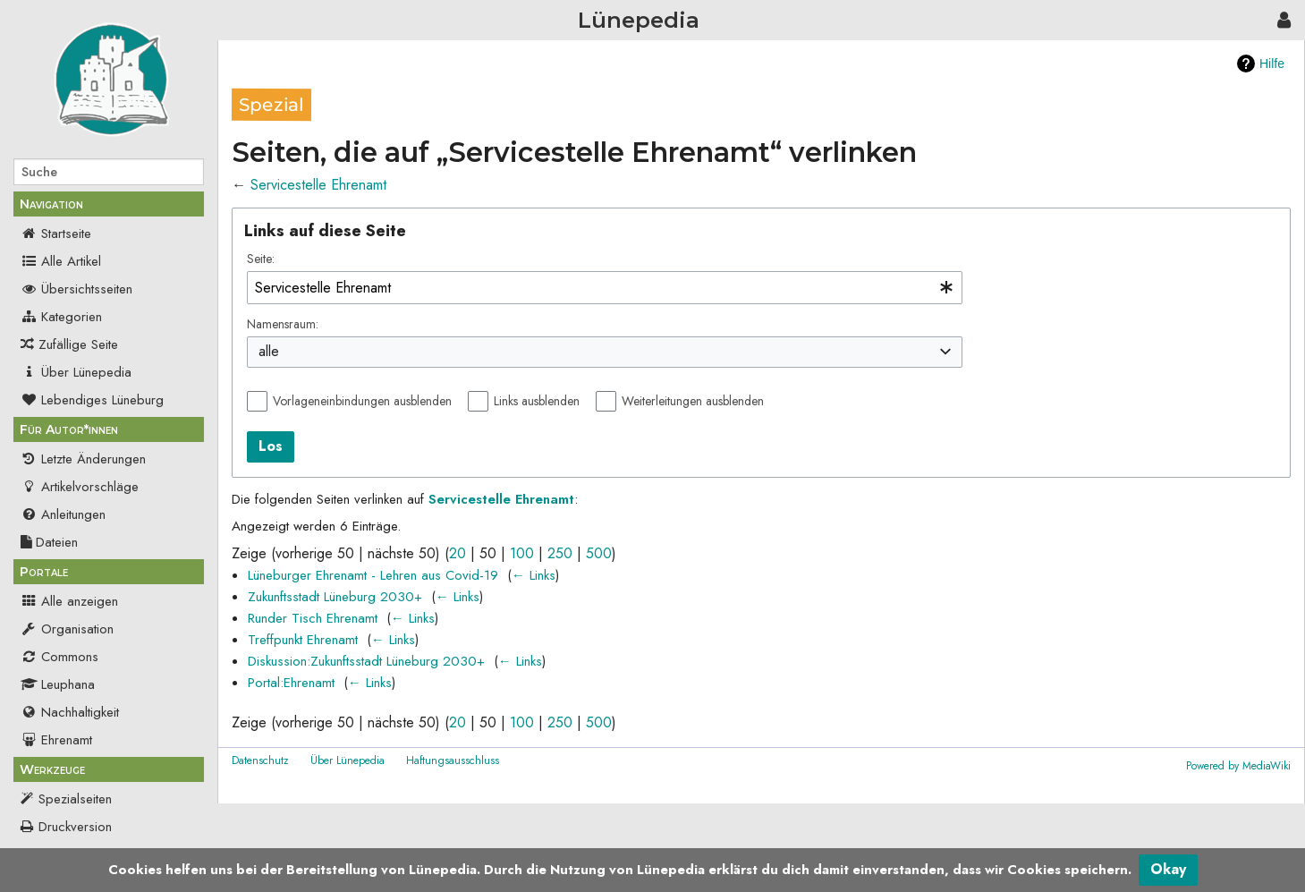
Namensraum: (282, 324)
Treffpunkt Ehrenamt (303, 640)
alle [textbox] (268, 351)
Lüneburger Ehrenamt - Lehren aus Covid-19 (373, 575)
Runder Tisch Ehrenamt (312, 618)
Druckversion (75, 827)
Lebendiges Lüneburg (92, 400)
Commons (59, 657)
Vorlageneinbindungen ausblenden (362, 401)
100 (522, 553)
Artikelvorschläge (80, 487)
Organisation (67, 629)
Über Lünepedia (76, 372)
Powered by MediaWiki (1238, 766)
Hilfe (1271, 63)
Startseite (56, 233)
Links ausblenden (537, 401)
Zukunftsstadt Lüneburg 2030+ (335, 597)
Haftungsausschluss (452, 760)
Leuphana (58, 684)
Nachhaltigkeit (70, 712)
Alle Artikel (61, 261)
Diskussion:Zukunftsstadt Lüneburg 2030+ (366, 661)
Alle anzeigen (69, 601)
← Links (533, 575)
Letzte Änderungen (83, 459)
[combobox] (604, 287)
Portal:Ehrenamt (291, 682)
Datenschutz (260, 760)
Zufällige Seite (78, 344)
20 (457, 553)
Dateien (49, 542)
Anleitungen (63, 514)
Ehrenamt (56, 740)
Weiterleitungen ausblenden (693, 401)
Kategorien (61, 317)
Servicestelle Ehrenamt (318, 184)
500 (599, 553)
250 (559, 553)
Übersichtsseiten (76, 289)
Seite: (261, 259)
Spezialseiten (75, 799)
